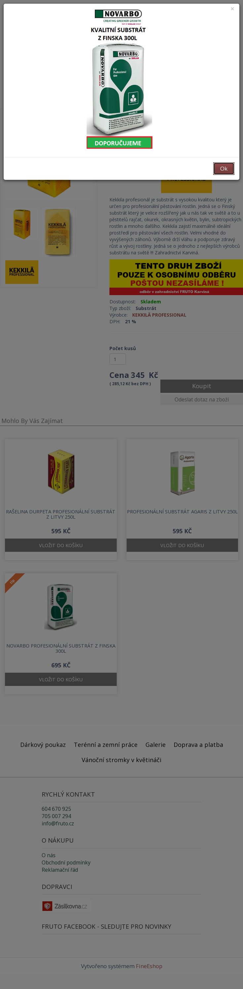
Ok (223, 168)
